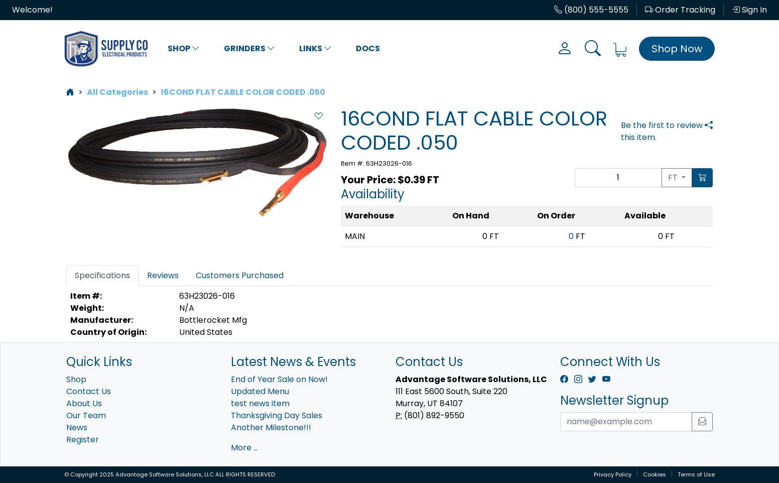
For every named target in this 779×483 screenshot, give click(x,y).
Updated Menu (260, 391)
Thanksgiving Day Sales (276, 415)
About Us (84, 403)
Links (315, 48)
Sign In (749, 10)
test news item (260, 403)
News (76, 427)
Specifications (102, 275)
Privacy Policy (612, 474)
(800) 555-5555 (591, 10)
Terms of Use (696, 474)
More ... (244, 447)
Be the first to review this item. (662, 131)
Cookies (654, 474)
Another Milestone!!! (271, 427)
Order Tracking (680, 10)
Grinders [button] (249, 48)
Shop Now (677, 49)
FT (674, 177)
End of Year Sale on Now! (279, 379)
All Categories (117, 92)
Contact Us (88, 391)
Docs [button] (368, 48)
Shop (184, 48)
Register (82, 439)
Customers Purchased (240, 275)
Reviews (163, 275)
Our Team (86, 415)
